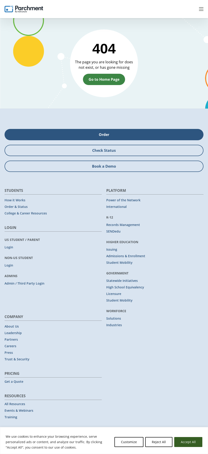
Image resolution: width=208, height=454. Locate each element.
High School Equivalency (125, 287)
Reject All (159, 442)
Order (104, 134)
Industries (114, 325)
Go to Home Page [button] (104, 79)
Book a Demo (104, 166)
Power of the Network (123, 200)
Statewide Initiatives (122, 280)
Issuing (111, 249)
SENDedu (113, 231)
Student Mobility (119, 262)
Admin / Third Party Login (24, 283)
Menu (201, 9)
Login (9, 247)
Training (11, 417)
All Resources (15, 404)
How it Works (15, 200)
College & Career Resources (26, 213)
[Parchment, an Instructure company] (24, 9)
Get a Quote (14, 381)
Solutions (113, 318)
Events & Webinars (19, 410)
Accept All (188, 442)
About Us (12, 326)
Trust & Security (17, 359)
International (116, 206)
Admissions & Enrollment (125, 256)
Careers (10, 346)
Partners (11, 339)
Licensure (113, 294)
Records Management (123, 225)
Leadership (13, 333)
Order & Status (16, 206)
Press (9, 352)
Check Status (104, 150)
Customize (129, 442)
